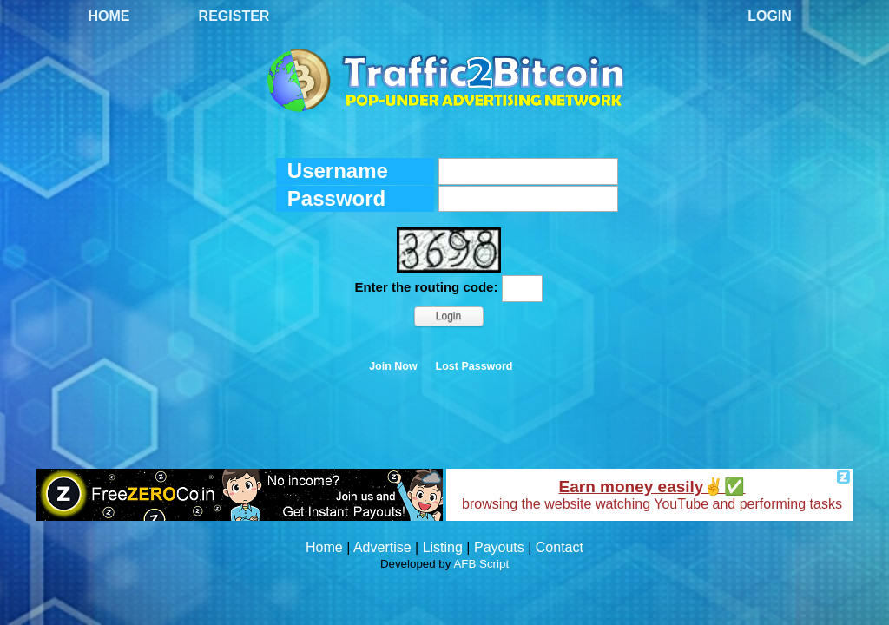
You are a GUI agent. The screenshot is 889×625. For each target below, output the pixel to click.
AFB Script (481, 563)
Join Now (393, 366)
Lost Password (474, 366)
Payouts (499, 547)
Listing (443, 547)
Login (769, 16)
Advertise (382, 547)
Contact (559, 547)
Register (234, 16)
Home (109, 16)
